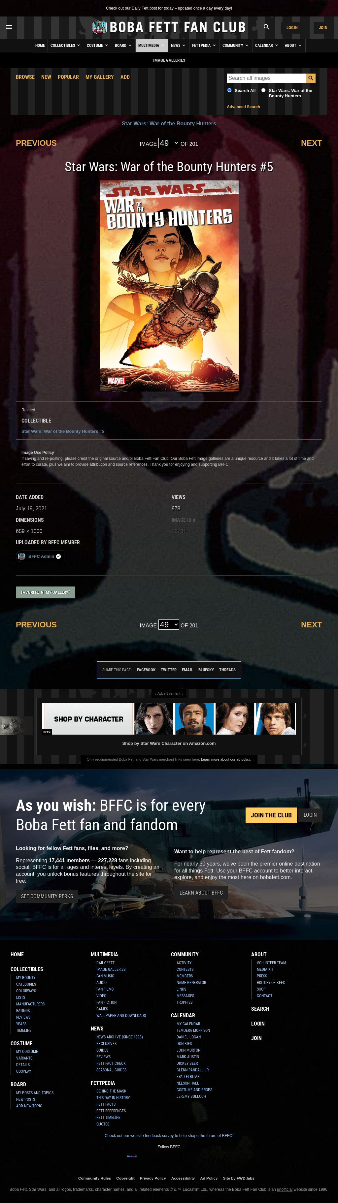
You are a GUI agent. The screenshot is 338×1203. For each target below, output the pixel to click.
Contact (264, 996)
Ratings (23, 1010)
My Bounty (25, 977)
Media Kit (265, 969)
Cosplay (23, 1071)
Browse (25, 77)
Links (181, 989)
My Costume (27, 1051)
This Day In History (113, 1097)
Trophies (184, 1002)
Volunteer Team (271, 963)
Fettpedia (204, 45)
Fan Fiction (106, 1002)
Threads (227, 669)
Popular (68, 77)
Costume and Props (194, 1090)
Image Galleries (110, 969)
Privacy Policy (153, 1178)
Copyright (125, 1178)
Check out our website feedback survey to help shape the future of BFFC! (169, 1135)
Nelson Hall (188, 1083)
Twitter (169, 669)
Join (323, 27)
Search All (245, 90)
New (46, 77)
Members (185, 976)
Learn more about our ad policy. (226, 759)
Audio (101, 982)
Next (311, 143)
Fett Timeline (108, 1117)
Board (124, 45)
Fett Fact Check (111, 1063)
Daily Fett (105, 963)
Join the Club (271, 815)
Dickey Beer (187, 1063)
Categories (26, 984)
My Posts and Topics (34, 1093)
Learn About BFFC (201, 893)
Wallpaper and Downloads (121, 1015)
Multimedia (151, 45)
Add (125, 77)
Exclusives (106, 1043)
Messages (185, 996)
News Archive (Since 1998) (119, 1037)
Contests (185, 969)
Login (292, 27)
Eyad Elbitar (188, 1076)
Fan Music (105, 976)
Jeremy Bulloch (191, 1096)
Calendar (267, 45)
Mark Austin (188, 1057)
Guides (102, 1050)
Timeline (23, 1030)
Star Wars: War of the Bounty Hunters (290, 93)
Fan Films (105, 989)
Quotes (102, 1124)
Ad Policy (209, 1178)
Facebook (146, 669)
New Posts (25, 1099)
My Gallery (99, 77)
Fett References (111, 1111)
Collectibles (66, 45)
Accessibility (183, 1178)
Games (102, 1009)
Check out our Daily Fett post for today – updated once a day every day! (169, 8)
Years (21, 1024)
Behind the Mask (111, 1091)
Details (23, 1064)
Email (187, 669)
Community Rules (94, 1178)
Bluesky (206, 669)
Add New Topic (29, 1106)
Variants (24, 1058)
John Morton (188, 1050)
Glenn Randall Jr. (193, 1070)
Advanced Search (243, 107)
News (178, 45)
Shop (261, 989)
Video (101, 996)
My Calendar (188, 1024)
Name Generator (191, 982)
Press (262, 976)
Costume (98, 45)
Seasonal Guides (111, 1070)
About (294, 45)
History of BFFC (271, 982)
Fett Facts (106, 1104)
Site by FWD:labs (238, 1178)
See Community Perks (47, 896)
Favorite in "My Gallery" (45, 592)
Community (236, 45)
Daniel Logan (189, 1037)
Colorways (26, 991)
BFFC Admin (39, 556)
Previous (36, 143)
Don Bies (184, 1043)
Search (260, 1009)
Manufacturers (30, 1004)
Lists (20, 997)
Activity (184, 963)
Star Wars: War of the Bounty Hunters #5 (62, 431)
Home (40, 45)
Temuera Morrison (193, 1030)
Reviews (23, 1017)
